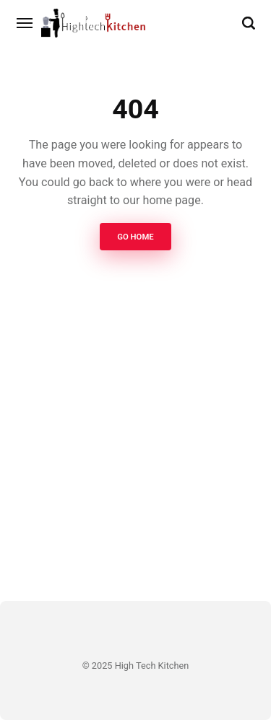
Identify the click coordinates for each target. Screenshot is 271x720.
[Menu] (25, 23)
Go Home (135, 237)
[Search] (248, 23)
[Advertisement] (135, 450)
